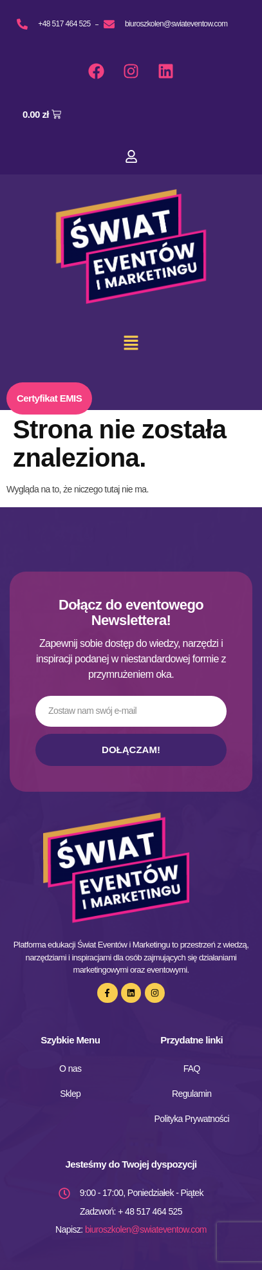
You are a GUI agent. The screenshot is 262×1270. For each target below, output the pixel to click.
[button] (131, 344)
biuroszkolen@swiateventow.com (146, 1229)
